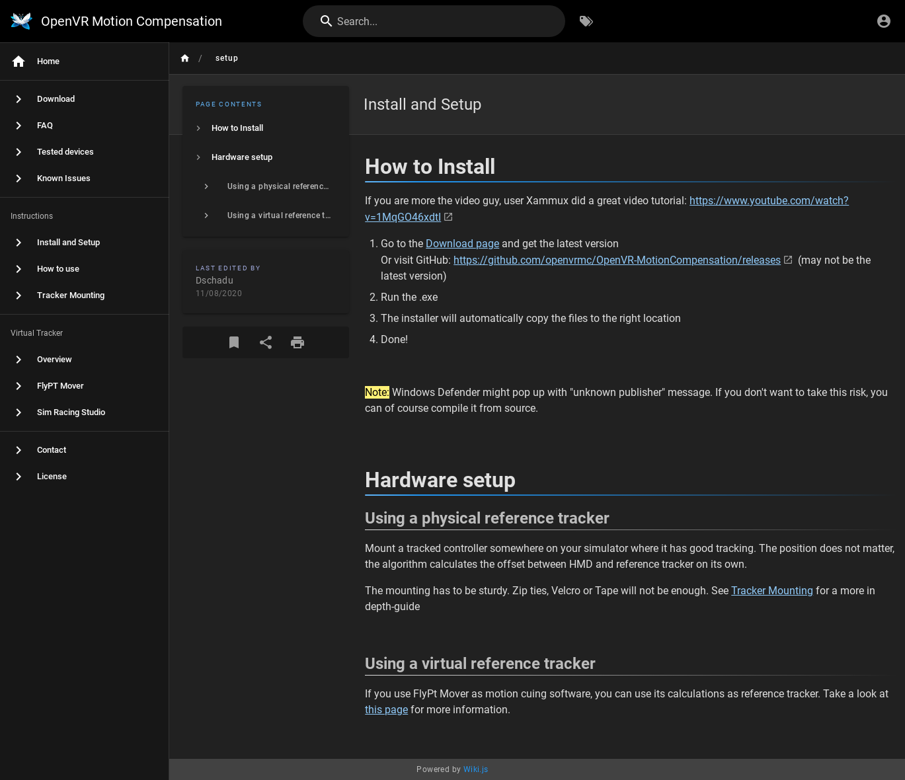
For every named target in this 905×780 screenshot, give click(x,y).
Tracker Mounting (772, 590)
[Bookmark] (234, 342)
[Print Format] (297, 342)
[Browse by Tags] (586, 21)
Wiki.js (476, 769)
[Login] (884, 21)
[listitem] (266, 128)
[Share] (266, 342)
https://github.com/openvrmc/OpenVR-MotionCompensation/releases (617, 260)
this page (386, 709)
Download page (462, 243)
